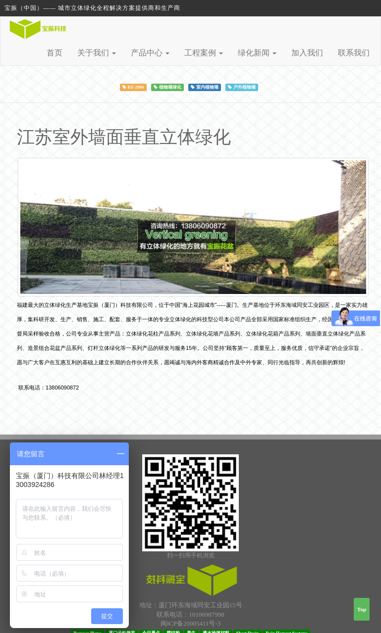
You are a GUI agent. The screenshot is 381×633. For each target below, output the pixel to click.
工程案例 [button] (203, 53)
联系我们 (354, 53)
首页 (54, 53)
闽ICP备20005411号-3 (191, 623)
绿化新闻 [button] (257, 53)
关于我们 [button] (96, 53)
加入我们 (307, 53)
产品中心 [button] (150, 53)
